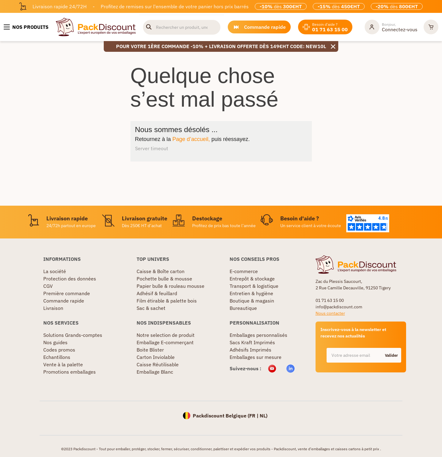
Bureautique (243, 308)
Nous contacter (330, 313)
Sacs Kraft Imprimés (252, 342)
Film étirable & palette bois (167, 301)
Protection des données (69, 279)
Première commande (66, 293)
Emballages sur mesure (255, 357)
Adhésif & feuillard (157, 293)
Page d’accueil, (191, 139)
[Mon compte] (391, 27)
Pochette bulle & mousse (164, 279)
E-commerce (244, 271)
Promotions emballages (69, 372)
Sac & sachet (151, 308)
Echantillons (56, 357)
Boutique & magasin (252, 301)
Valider (391, 355)
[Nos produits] (26, 27)
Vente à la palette (63, 364)
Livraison (53, 308)
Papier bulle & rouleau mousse (170, 286)
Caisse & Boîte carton (160, 271)
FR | (254, 416)
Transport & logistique (254, 286)
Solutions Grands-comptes (72, 335)
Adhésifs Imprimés (250, 350)
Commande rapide (63, 301)
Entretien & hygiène (251, 293)
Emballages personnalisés (258, 335)
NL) (263, 416)
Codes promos (59, 350)
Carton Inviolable (156, 357)
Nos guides (55, 342)
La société (54, 271)
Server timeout (151, 148)
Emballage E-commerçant (165, 342)
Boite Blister (150, 350)
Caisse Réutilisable (158, 364)
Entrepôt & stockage (252, 279)
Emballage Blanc (155, 372)
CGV (48, 286)
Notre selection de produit (166, 335)
